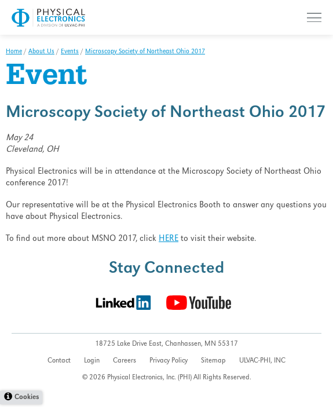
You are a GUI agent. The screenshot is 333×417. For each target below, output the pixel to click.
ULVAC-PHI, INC (262, 361)
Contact (59, 361)
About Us (41, 52)
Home (14, 52)
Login (92, 361)
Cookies (26, 397)
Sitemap (213, 361)
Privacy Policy (168, 361)
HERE (168, 239)
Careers (124, 361)
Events (70, 52)
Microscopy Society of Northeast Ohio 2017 (145, 52)
